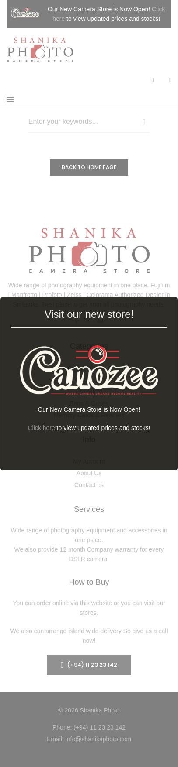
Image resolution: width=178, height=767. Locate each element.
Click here (41, 427)
